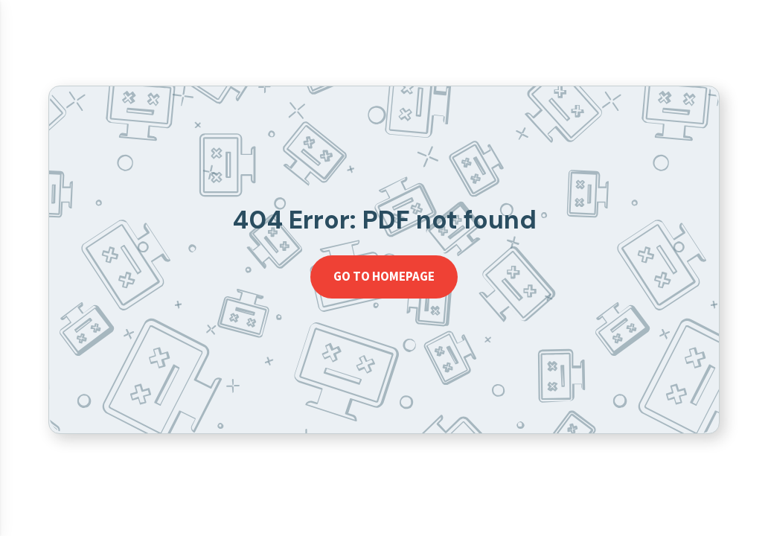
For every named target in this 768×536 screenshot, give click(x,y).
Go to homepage (384, 276)
